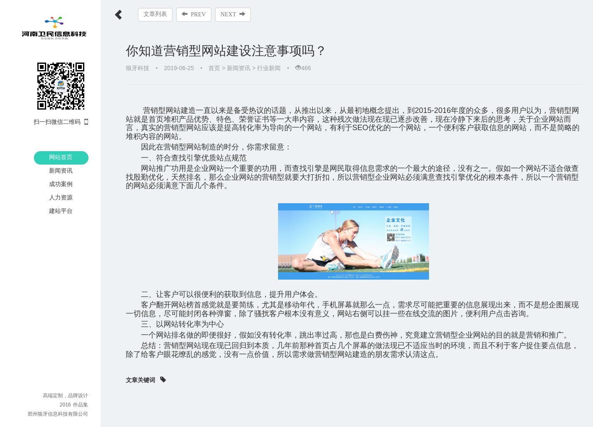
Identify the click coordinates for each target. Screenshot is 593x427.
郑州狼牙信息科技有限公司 (58, 414)
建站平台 (61, 210)
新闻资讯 (61, 170)
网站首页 (61, 157)
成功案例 (61, 184)
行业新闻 (269, 68)
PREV (194, 14)
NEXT (233, 14)
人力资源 (61, 197)
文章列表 (155, 14)
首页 (214, 68)
